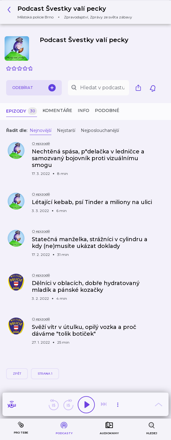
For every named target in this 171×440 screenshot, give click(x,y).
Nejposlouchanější (100, 130)
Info (83, 110)
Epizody (21, 111)
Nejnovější (40, 130)
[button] (71, 12)
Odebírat (34, 87)
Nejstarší (66, 130)
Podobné (107, 110)
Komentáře (57, 110)
